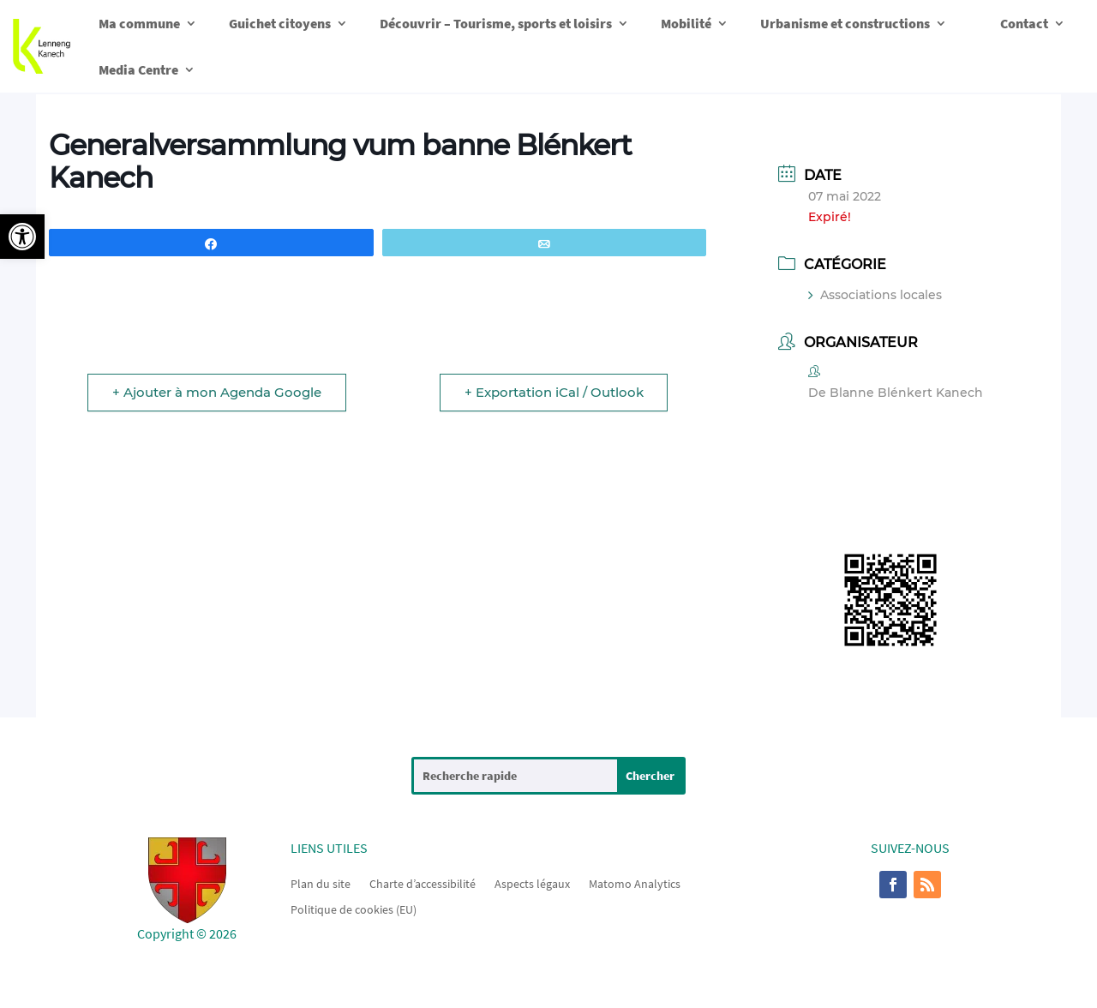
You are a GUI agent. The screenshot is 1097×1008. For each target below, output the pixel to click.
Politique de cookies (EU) (354, 908)
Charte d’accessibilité (422, 883)
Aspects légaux (532, 883)
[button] (22, 236)
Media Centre (138, 69)
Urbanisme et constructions (845, 23)
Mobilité (686, 23)
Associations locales (875, 295)
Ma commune (139, 23)
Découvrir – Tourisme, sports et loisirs (496, 23)
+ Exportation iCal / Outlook (553, 392)
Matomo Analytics (634, 883)
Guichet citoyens (280, 23)
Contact (1024, 23)
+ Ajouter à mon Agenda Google (216, 392)
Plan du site (321, 883)
